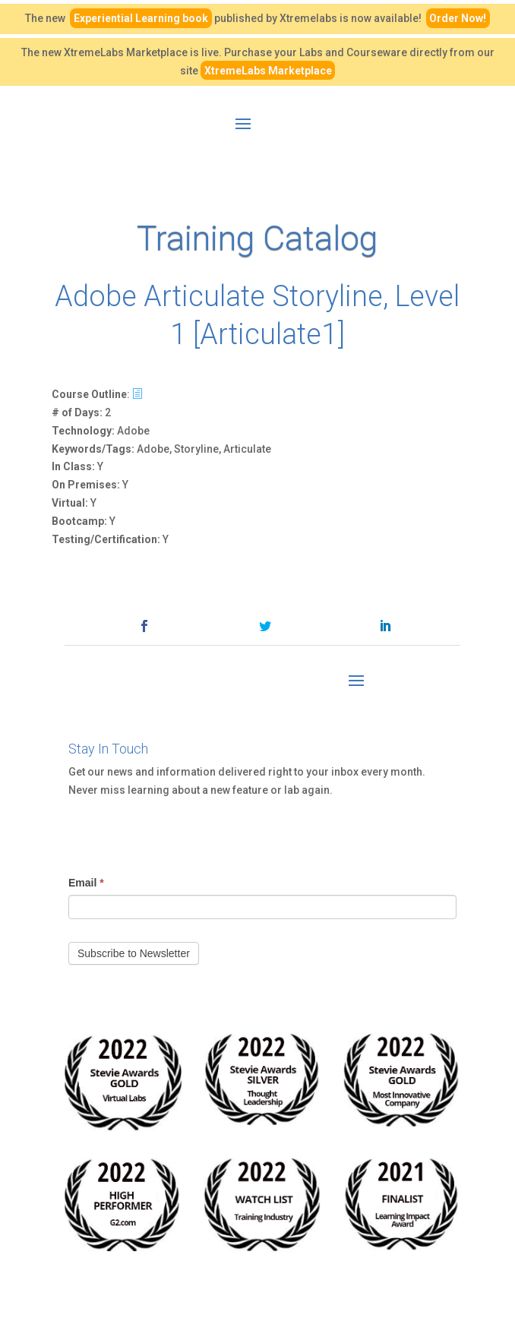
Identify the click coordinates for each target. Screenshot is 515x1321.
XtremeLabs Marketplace (268, 71)
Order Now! (457, 18)
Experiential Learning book (141, 18)
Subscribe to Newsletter (133, 953)
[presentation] (183, 829)
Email (86, 883)
